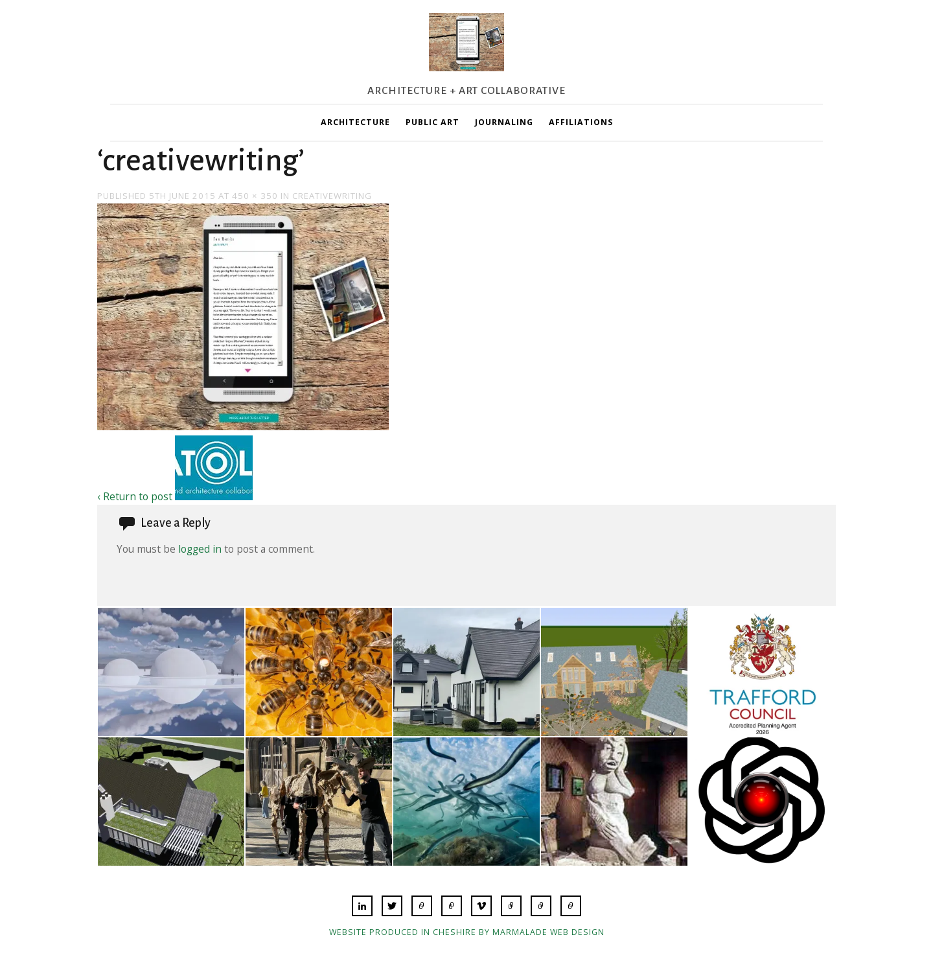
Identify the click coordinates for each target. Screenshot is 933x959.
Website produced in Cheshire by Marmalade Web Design (467, 932)
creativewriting (332, 196)
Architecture (355, 122)
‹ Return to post (134, 496)
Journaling (504, 122)
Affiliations (581, 122)
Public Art (432, 122)
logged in (200, 549)
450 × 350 (255, 196)
